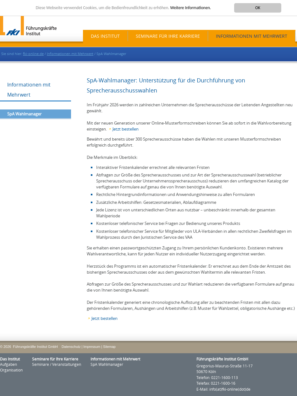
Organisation (11, 370)
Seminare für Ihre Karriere (168, 36)
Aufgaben (8, 364)
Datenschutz (71, 347)
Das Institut (105, 36)
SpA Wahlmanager (24, 114)
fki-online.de (33, 54)
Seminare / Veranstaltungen (56, 364)
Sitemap (109, 347)
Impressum (91, 347)
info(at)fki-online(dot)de (229, 389)
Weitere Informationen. (190, 7)
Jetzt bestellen (126, 129)
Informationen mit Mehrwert (251, 36)
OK (257, 7)
